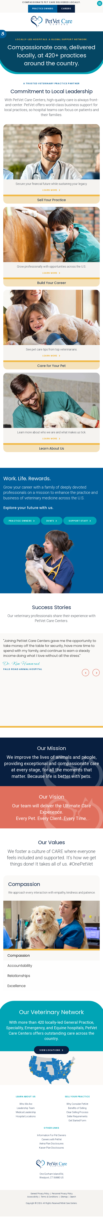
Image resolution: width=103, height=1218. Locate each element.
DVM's (50, 522)
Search (73, 1198)
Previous (84, 674)
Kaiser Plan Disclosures (51, 1149)
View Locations (49, 1051)
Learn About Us (51, 450)
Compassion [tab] (18, 957)
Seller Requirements (77, 1118)
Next (96, 674)
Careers (68, 8)
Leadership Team (26, 1109)
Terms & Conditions (49, 1198)
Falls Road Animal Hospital (22, 666)
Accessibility (32, 1198)
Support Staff (78, 522)
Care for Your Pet (51, 367)
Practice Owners (40, 8)
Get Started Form (77, 1122)
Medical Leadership (26, 1114)
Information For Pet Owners (51, 1137)
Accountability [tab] (19, 967)
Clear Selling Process (77, 1114)
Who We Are (25, 1105)
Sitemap (64, 1198)
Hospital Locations (26, 1118)
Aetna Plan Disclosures (51, 1145)
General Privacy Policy (40, 1195)
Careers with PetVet (52, 1141)
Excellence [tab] (16, 987)
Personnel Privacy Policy (62, 1195)
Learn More (49, 191)
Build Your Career (51, 284)
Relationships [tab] (18, 977)
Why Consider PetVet (77, 1105)
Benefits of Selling (77, 1109)
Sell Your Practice (51, 201)
